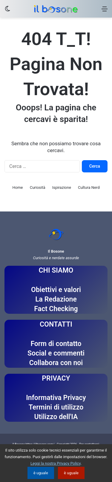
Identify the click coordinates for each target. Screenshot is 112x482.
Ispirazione (61, 187)
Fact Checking (56, 309)
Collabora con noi (56, 363)
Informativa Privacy (56, 398)
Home (18, 187)
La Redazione (56, 299)
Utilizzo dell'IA (56, 417)
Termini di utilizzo (56, 407)
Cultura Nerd (88, 187)
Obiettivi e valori (56, 290)
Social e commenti (56, 353)
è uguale (40, 473)
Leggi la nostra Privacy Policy (55, 463)
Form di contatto (55, 344)
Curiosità (37, 187)
